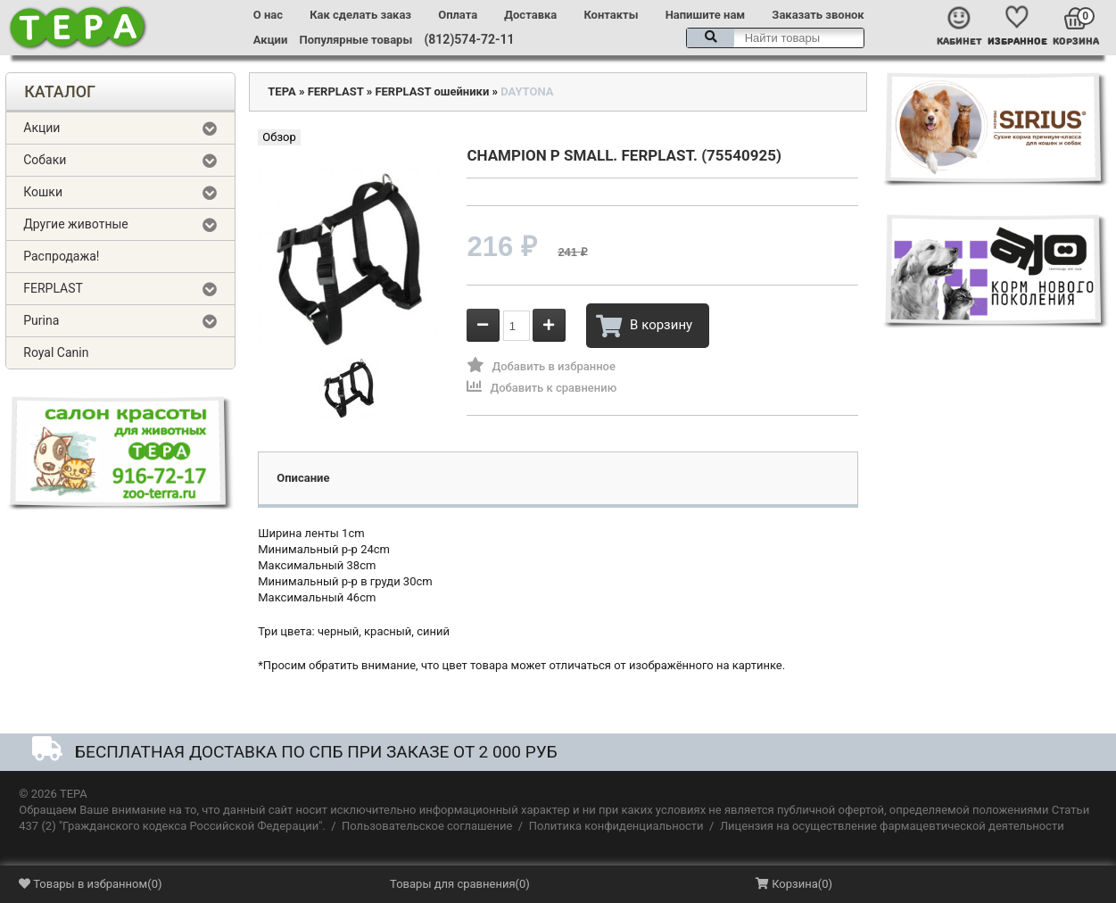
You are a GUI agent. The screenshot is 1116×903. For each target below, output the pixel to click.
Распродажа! (61, 256)
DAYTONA (526, 91)
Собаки (44, 160)
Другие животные (75, 224)
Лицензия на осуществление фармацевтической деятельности (892, 826)
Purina (41, 320)
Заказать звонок (818, 14)
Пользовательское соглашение (427, 826)
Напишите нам (705, 14)
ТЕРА (281, 91)
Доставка (530, 14)
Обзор (278, 137)
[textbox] (775, 38)
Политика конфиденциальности (616, 826)
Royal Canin (55, 352)
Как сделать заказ (360, 14)
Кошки (42, 192)
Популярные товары (356, 39)
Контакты (610, 14)
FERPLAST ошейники (432, 91)
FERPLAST (53, 288)
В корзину (644, 325)
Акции (270, 39)
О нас (268, 14)
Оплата (457, 14)
